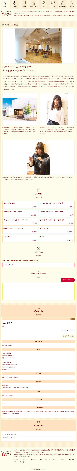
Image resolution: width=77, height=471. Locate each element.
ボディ (24, 6)
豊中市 (7, 25)
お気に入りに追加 (69, 336)
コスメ (53, 6)
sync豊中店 (7, 323)
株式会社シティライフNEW (40, 469)
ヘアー (16, 459)
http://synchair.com (7, 345)
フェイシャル (34, 6)
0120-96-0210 (68, 330)
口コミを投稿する (68, 280)
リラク (43, 6)
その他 (72, 6)
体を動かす (62, 6)
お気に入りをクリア (10, 437)
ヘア (4, 6)
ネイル (14, 6)
